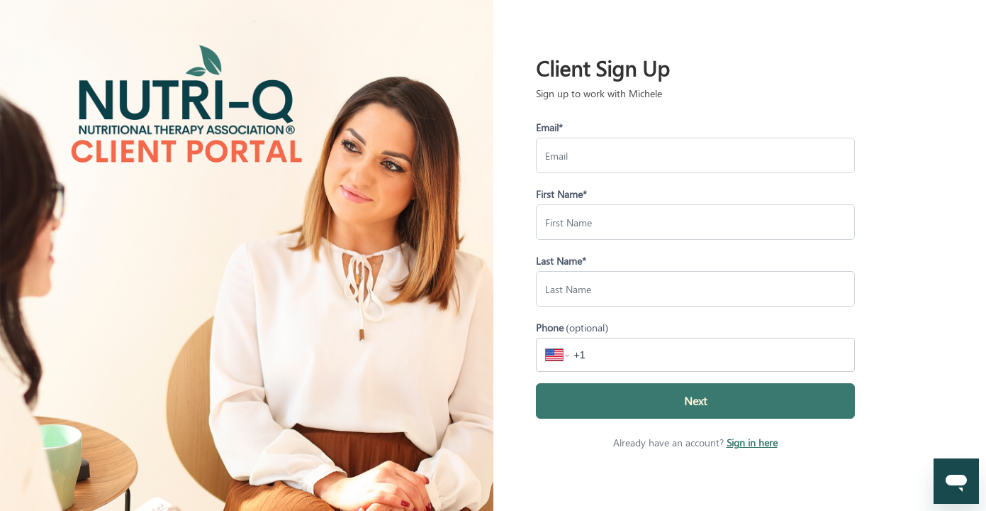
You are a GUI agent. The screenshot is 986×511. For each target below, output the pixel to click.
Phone (572, 327)
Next (695, 400)
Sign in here (752, 442)
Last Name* (561, 261)
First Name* (561, 194)
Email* (549, 127)
